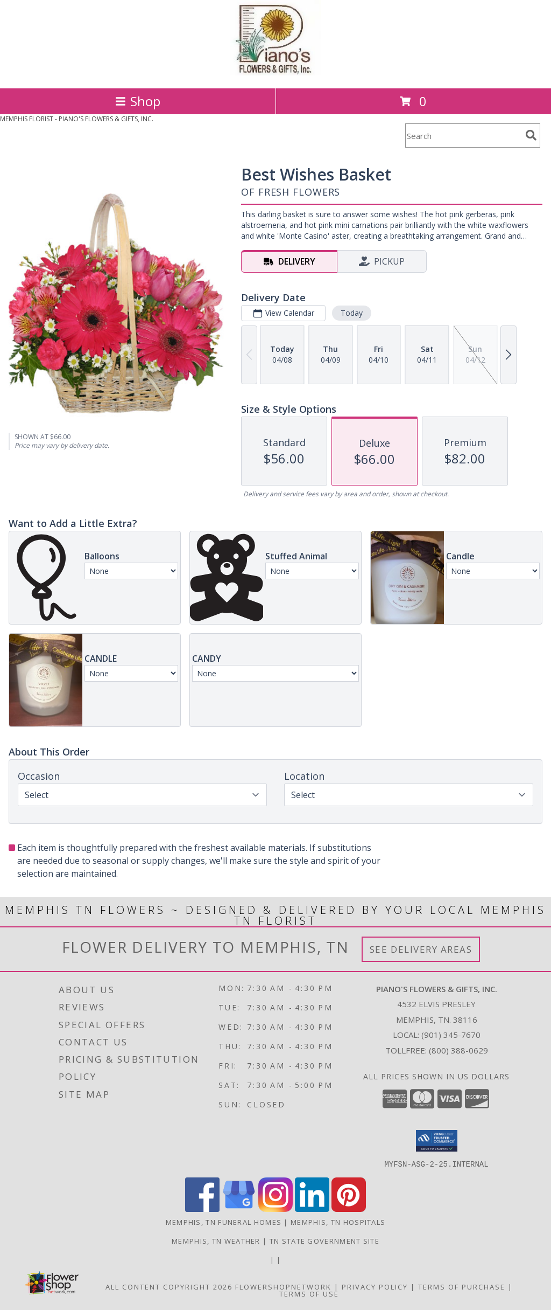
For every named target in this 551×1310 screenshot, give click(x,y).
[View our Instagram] (275, 1208)
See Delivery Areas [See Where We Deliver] (421, 949)
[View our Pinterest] (348, 1208)
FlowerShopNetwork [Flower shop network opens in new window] (283, 1286)
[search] (531, 135)
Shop (137, 101)
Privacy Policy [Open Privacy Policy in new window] (375, 1286)
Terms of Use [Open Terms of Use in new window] (309, 1293)
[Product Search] (463, 135)
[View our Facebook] (202, 1208)
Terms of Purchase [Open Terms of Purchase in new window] (461, 1286)
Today (352, 313)
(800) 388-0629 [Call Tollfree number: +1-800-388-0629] (458, 1050)
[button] (436, 1141)
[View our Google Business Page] (239, 1208)
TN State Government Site (324, 1240)
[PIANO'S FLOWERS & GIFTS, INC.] (276, 72)
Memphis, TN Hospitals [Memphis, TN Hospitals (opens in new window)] (338, 1221)
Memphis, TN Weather (216, 1240)
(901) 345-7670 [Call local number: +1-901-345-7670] (451, 1034)
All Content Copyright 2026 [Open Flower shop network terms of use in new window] (168, 1286)
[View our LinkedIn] (312, 1208)
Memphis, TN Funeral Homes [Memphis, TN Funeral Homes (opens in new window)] (224, 1221)
